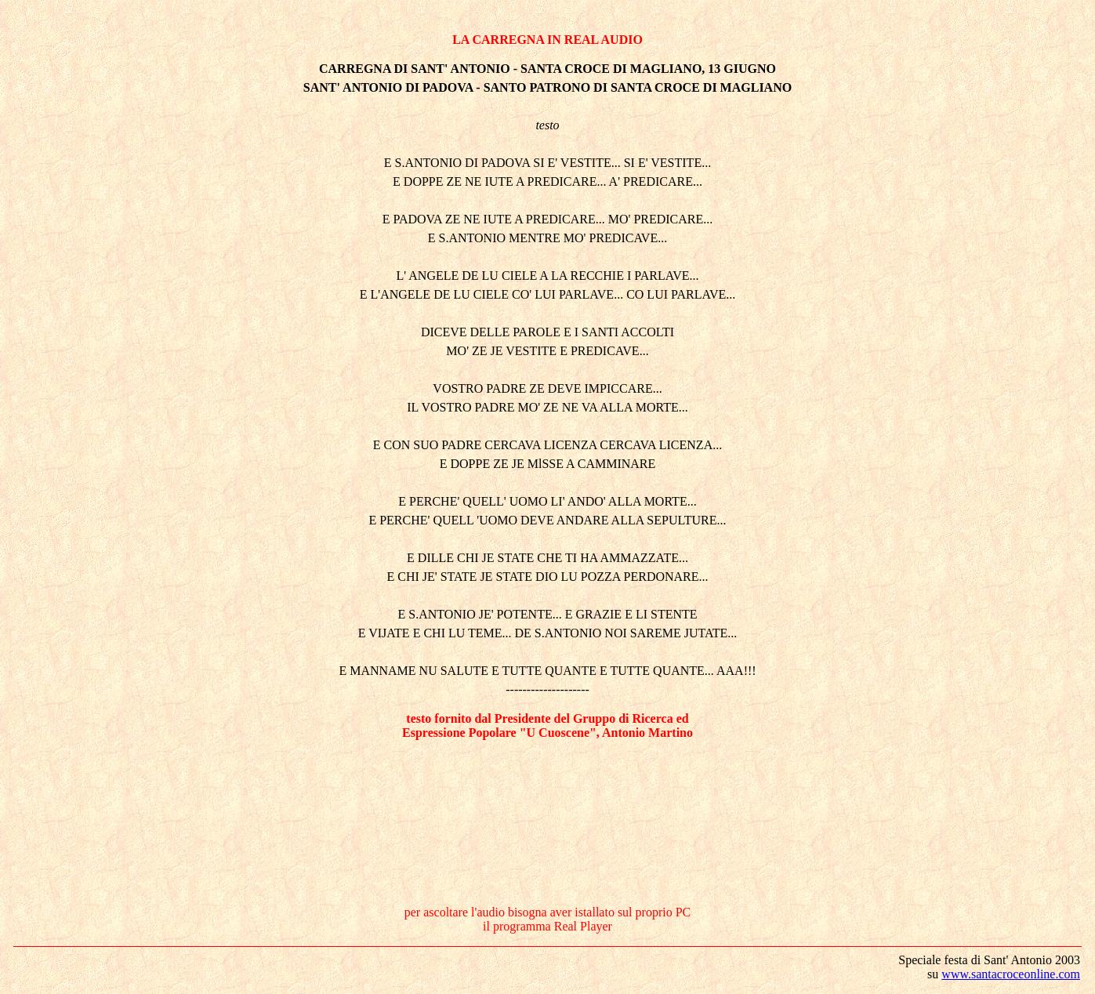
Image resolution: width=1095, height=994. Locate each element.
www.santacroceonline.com (1010, 974)
